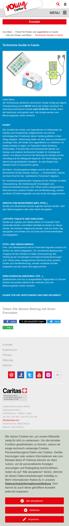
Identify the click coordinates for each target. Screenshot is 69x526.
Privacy (7, 355)
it (65, 4)
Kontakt (7, 344)
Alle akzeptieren (34, 501)
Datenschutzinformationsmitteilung (28, 483)
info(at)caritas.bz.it (11, 420)
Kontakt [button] (34, 21)
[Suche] (58, 4)
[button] (10, 321)
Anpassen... (34, 519)
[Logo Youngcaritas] (23, 8)
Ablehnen (34, 510)
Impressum (10, 349)
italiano (7, 365)
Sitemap (8, 360)
